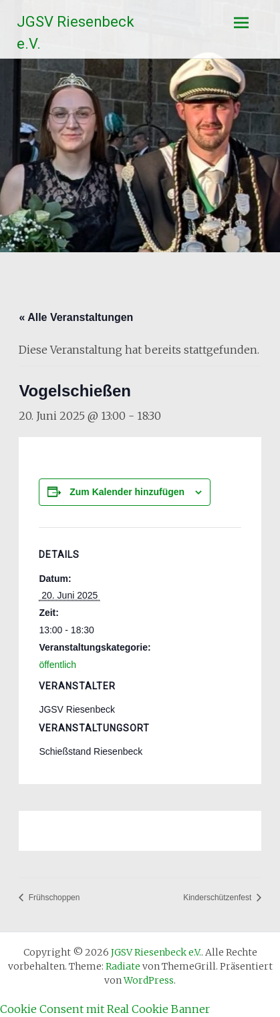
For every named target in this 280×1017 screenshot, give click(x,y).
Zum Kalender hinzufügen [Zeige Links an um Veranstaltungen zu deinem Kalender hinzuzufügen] (126, 491)
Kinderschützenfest (218, 897)
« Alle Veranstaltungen (76, 317)
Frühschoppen (53, 897)
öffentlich (57, 664)
